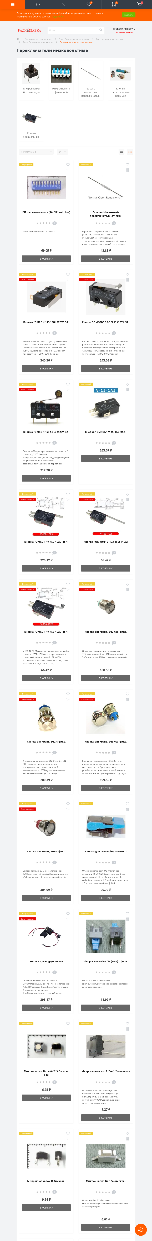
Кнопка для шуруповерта (46, 961)
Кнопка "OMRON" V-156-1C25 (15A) (46, 631)
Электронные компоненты (38, 39)
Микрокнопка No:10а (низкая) (105, 1181)
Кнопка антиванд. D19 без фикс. (106, 741)
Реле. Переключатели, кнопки (74, 39)
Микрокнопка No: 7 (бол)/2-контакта (106, 1071)
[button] (63, 4)
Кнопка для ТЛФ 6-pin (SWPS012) (105, 851)
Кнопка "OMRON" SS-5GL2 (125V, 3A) (46, 432)
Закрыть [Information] (128, 14)
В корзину (46, 258)
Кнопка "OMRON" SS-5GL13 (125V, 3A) (105, 322)
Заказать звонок (124, 31)
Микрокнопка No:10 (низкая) (46, 1181)
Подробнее (58, 16)
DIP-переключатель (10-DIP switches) (46, 212)
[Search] (100, 30)
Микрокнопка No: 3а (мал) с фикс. (105, 961)
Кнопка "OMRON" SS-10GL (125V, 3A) (46, 322)
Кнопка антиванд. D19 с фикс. (46, 851)
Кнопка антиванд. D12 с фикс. (46, 741)
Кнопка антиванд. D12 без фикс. (106, 631)
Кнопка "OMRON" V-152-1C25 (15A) (46, 541)
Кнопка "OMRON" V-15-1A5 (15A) (105, 432)
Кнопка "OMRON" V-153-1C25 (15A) (106, 541)
